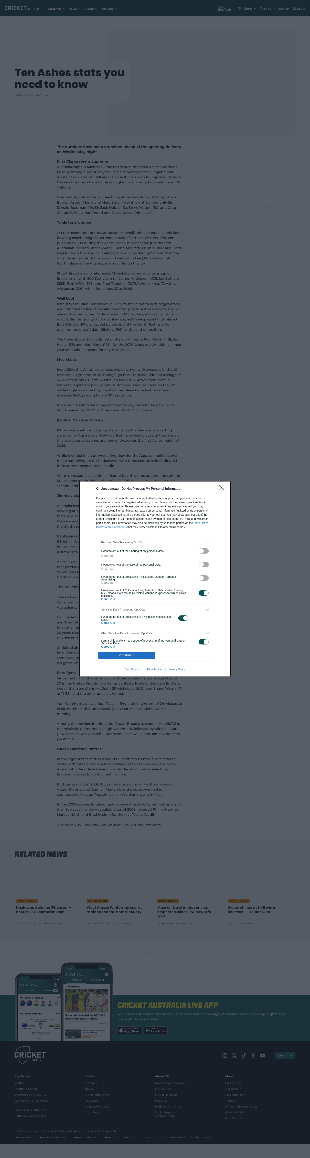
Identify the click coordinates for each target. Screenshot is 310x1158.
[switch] (204, 551)
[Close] (223, 489)
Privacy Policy (177, 669)
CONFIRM (126, 655)
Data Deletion (132, 669)
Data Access (154, 669)
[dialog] (155, 579)
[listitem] (155, 542)
